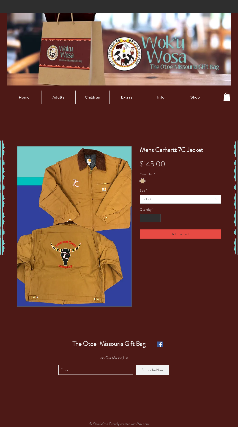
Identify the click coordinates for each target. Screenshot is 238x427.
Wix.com (143, 423)
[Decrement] (143, 218)
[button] (58, 97)
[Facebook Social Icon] (160, 344)
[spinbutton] (150, 218)
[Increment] (157, 218)
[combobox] (180, 199)
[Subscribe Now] (152, 370)
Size (143, 190)
